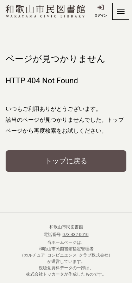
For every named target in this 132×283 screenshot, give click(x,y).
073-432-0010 (75, 234)
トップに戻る (66, 161)
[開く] (120, 11)
